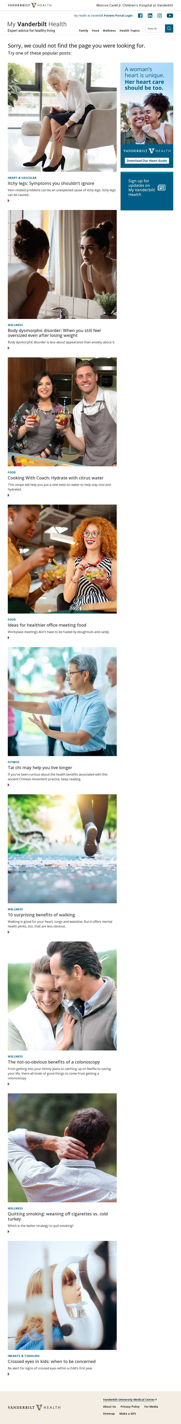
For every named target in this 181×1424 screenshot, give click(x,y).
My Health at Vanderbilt (103, 15)
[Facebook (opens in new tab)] (140, 15)
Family (83, 30)
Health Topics (130, 30)
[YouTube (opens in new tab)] (170, 15)
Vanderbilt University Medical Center (129, 1399)
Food (95, 30)
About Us (109, 1406)
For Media (151, 1406)
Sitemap (109, 1413)
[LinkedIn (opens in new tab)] (150, 15)
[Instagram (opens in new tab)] (159, 15)
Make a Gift (127, 1413)
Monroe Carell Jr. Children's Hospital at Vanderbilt (134, 5)
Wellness (109, 30)
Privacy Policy (130, 1406)
